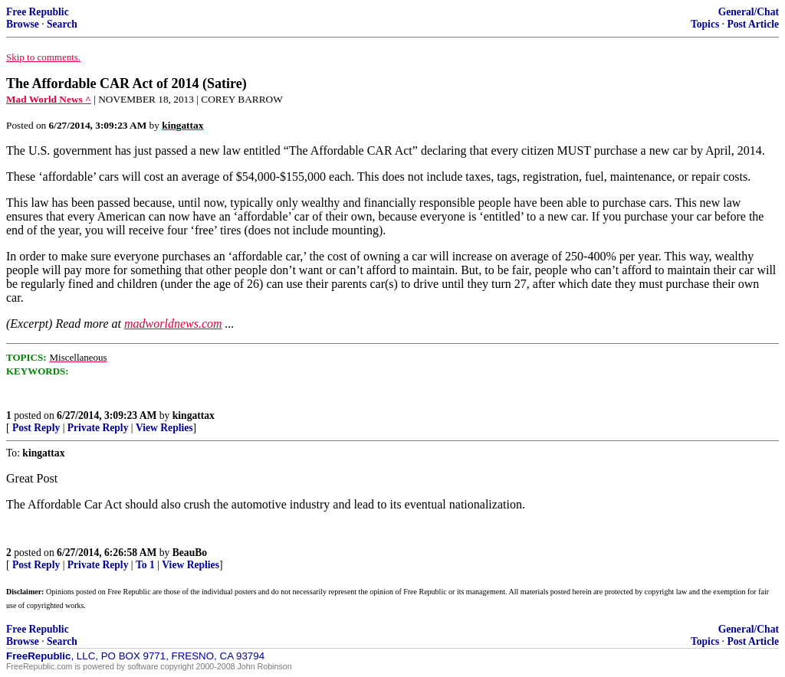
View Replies (164, 427)
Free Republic (37, 12)
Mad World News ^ (48, 99)
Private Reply (98, 427)
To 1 (145, 565)
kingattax (193, 415)
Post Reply (36, 427)
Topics (705, 24)
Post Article (753, 24)
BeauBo (189, 552)
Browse (22, 24)
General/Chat (748, 12)
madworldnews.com (173, 323)
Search (62, 24)
